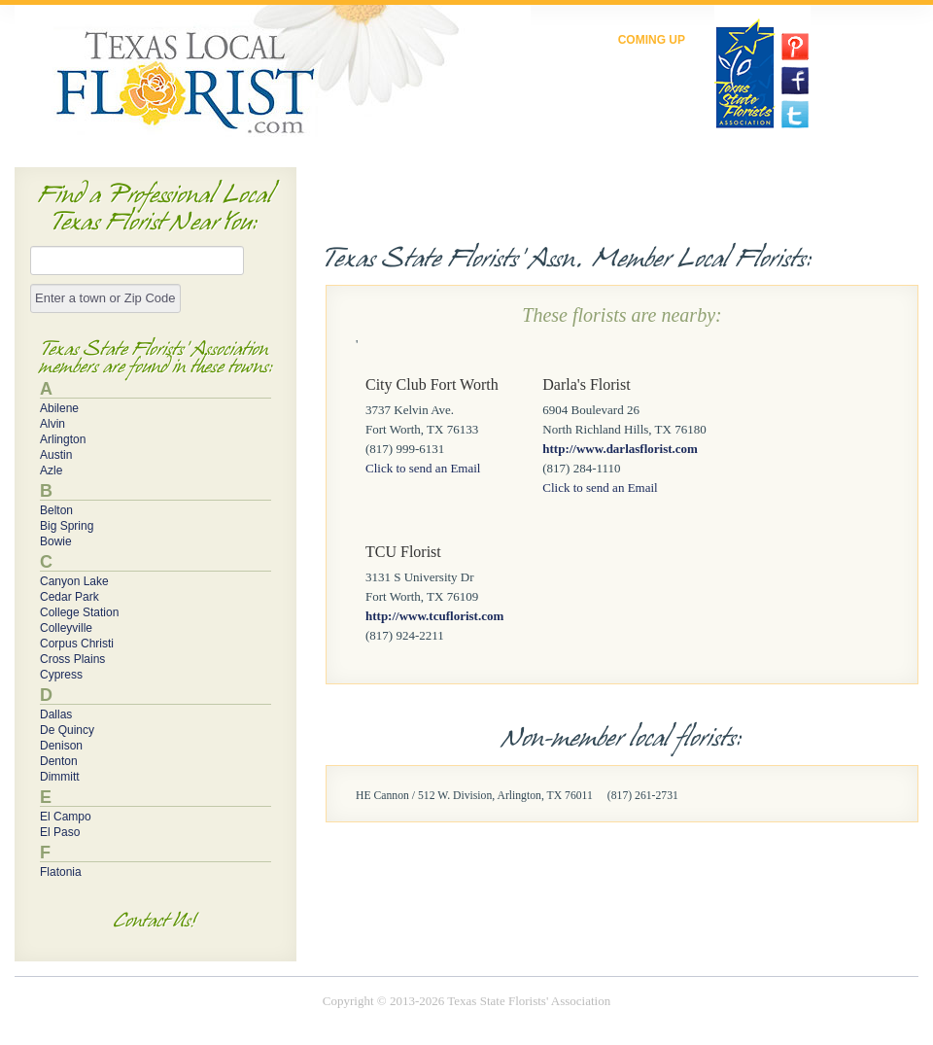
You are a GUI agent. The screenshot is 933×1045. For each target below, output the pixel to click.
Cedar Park (69, 597)
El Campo (65, 816)
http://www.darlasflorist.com (620, 448)
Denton (59, 761)
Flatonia (61, 872)
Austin (56, 455)
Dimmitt (60, 777)
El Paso (60, 832)
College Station (79, 612)
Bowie (56, 541)
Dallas (56, 714)
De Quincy (67, 730)
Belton (56, 510)
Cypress (61, 674)
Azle (51, 470)
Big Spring (66, 526)
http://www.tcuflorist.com (434, 616)
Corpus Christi (77, 643)
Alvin (52, 424)
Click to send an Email (422, 468)
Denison (61, 745)
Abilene (59, 408)
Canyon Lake (74, 581)
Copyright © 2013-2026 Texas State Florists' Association (466, 1000)
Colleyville (66, 628)
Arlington (63, 439)
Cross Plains (72, 659)
